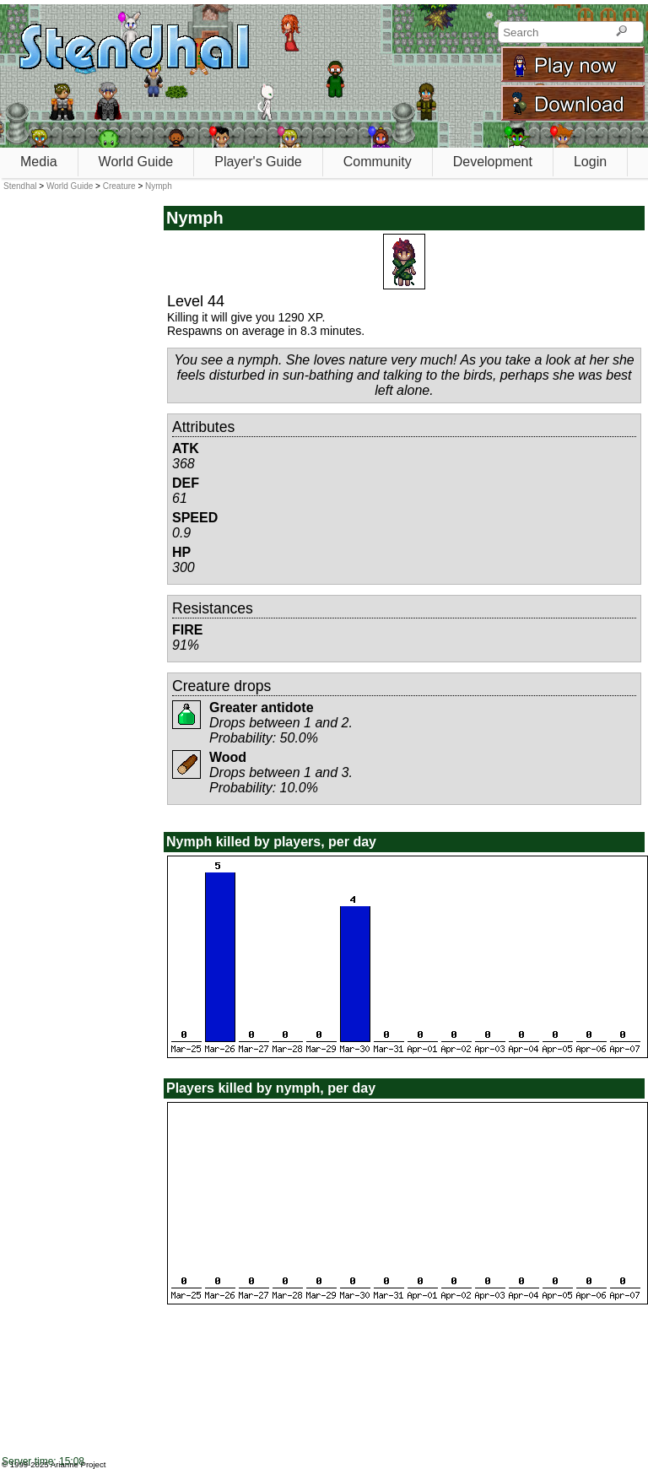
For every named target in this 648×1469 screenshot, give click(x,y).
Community (377, 161)
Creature (119, 186)
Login (590, 161)
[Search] (621, 32)
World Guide (136, 161)
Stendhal (19, 186)
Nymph (158, 186)
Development (492, 161)
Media (38, 161)
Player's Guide (258, 161)
